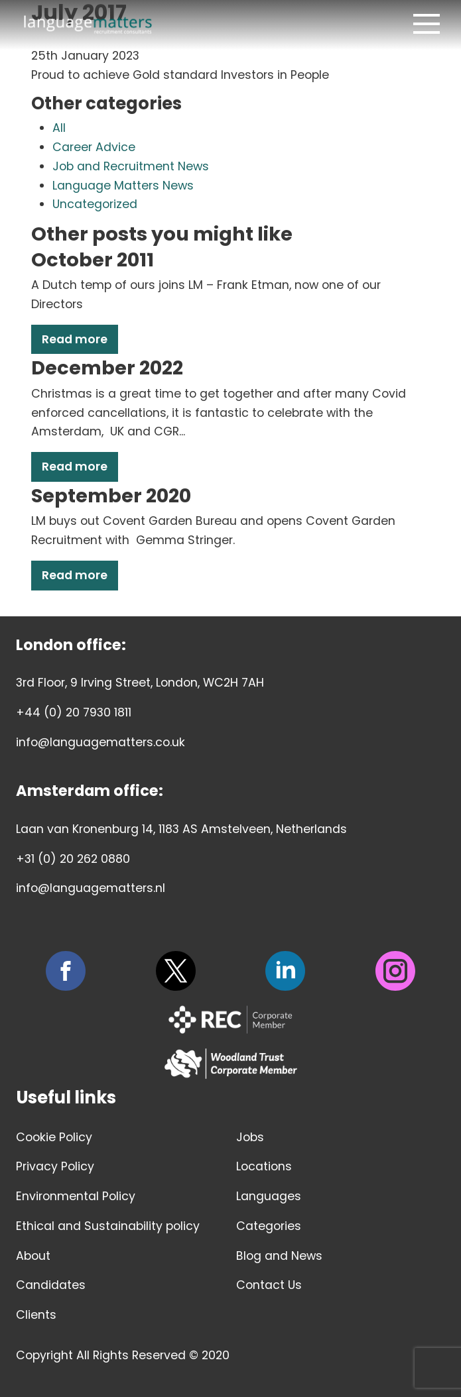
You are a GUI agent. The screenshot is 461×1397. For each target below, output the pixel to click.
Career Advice (93, 147)
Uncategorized (94, 204)
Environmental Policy (75, 1196)
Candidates (51, 1285)
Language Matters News (123, 186)
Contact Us (269, 1285)
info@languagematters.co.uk (100, 742)
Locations (264, 1166)
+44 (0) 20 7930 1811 (73, 712)
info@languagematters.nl (90, 888)
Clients (36, 1315)
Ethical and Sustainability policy (108, 1226)
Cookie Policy (54, 1137)
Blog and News (279, 1256)
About (33, 1256)
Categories (268, 1226)
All (59, 128)
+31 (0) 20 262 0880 (73, 859)
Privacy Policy (55, 1166)
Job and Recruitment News (130, 166)
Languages (268, 1196)
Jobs (250, 1137)
